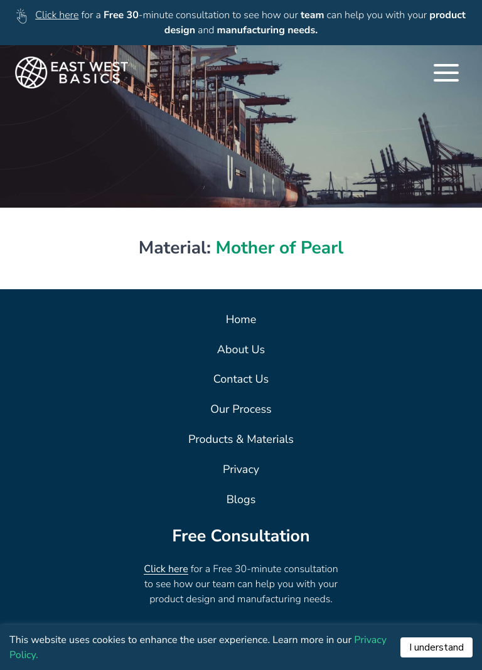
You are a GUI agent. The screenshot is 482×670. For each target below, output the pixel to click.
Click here (56, 15)
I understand (436, 647)
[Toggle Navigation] (446, 73)
